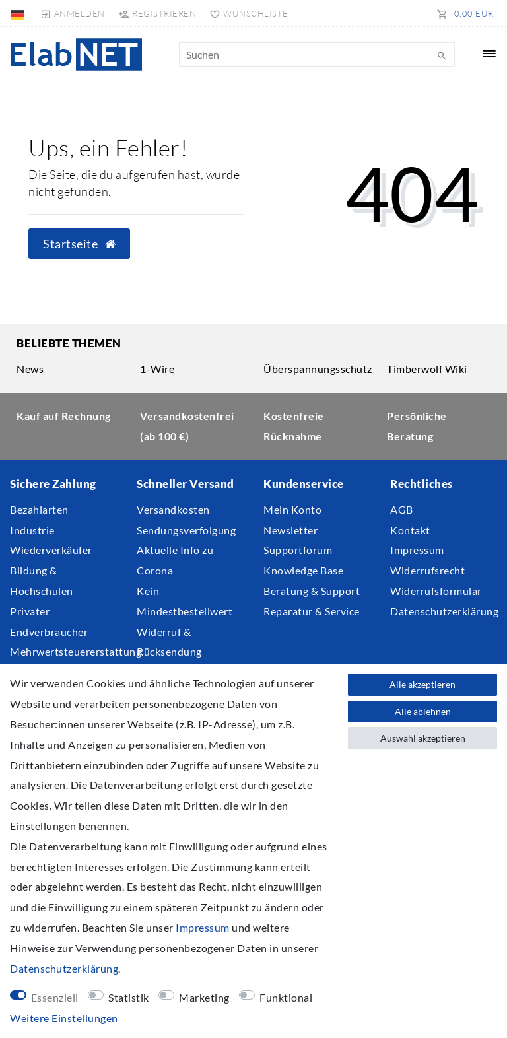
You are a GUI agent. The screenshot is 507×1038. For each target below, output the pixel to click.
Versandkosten (173, 509)
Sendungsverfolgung (186, 530)
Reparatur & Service (311, 611)
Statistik (128, 997)
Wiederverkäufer (51, 549)
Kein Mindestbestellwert (184, 600)
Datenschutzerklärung (444, 611)
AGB (401, 509)
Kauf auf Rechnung (64, 415)
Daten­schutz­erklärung (64, 968)
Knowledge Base (303, 570)
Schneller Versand (185, 484)
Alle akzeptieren (422, 684)
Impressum (417, 549)
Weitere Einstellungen (64, 1018)
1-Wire (157, 369)
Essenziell (55, 997)
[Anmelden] (72, 13)
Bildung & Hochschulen (41, 580)
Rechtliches (421, 484)
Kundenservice (303, 484)
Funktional (285, 997)
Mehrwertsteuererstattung (75, 651)
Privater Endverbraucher (49, 621)
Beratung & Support (311, 590)
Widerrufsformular (436, 590)
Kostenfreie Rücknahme (293, 425)
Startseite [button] (79, 244)
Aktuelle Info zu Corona (175, 559)
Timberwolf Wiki (427, 369)
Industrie (32, 530)
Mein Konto (292, 509)
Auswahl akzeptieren (422, 738)
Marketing (204, 997)
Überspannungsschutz (317, 369)
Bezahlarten (39, 509)
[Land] (19, 13)
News (30, 369)
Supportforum (297, 549)
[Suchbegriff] (317, 54)
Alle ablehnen (423, 711)
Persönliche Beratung (417, 425)
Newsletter (290, 530)
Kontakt (410, 530)
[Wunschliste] (246, 13)
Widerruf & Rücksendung (169, 641)
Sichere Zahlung (53, 484)
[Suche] (441, 56)
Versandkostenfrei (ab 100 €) (187, 425)
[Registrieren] (157, 13)
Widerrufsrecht (427, 570)
